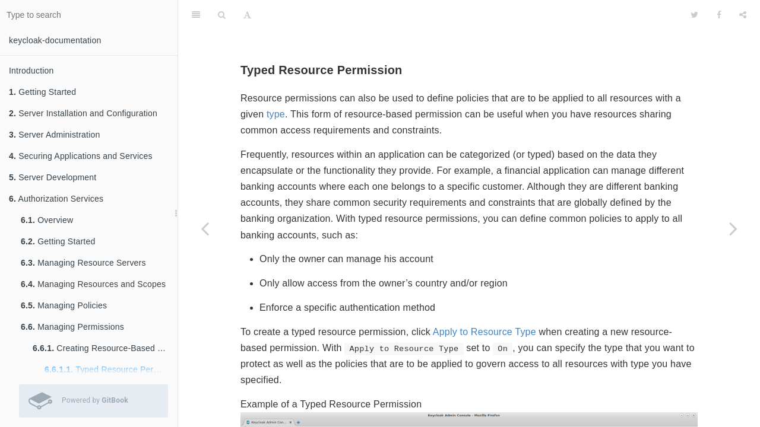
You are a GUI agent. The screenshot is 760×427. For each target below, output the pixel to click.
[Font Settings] (247, 15)
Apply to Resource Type (484, 332)
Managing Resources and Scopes (93, 284)
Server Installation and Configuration (83, 113)
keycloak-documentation (55, 40)
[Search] (222, 15)
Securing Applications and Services (81, 156)
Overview (47, 220)
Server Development (52, 177)
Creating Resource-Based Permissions (105, 348)
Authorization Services (56, 198)
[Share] (742, 15)
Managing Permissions (72, 327)
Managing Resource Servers (83, 262)
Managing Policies (64, 305)
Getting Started (42, 92)
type (276, 114)
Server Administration (54, 134)
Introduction (31, 70)
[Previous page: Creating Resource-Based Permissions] (205, 228)
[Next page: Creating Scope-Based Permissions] (733, 228)
